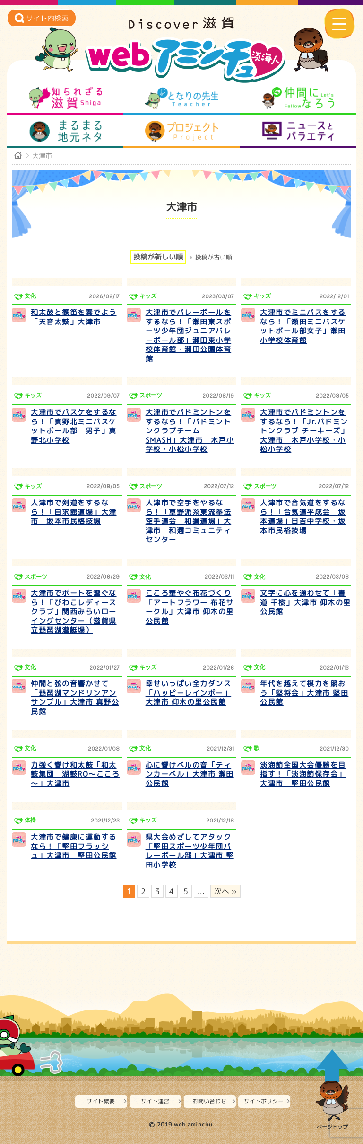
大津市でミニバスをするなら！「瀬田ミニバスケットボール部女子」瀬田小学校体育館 (303, 326)
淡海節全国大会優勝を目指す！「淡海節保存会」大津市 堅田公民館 (303, 774)
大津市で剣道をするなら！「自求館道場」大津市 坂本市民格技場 (74, 512)
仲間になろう (298, 98)
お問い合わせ (209, 1101)
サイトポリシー (264, 1101)
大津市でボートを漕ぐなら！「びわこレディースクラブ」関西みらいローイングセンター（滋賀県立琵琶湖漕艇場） (74, 611)
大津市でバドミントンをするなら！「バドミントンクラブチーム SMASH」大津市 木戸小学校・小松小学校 (190, 430)
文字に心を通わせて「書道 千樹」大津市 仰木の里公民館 (305, 602)
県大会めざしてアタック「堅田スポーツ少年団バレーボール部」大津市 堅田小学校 (190, 851)
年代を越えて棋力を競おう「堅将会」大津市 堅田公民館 (304, 693)
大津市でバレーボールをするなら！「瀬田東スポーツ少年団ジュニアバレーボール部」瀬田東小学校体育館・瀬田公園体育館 (189, 335)
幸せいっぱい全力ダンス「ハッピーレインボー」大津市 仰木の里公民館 (189, 693)
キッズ (147, 296)
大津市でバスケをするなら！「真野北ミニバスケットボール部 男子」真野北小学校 (74, 426)
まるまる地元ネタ (65, 131)
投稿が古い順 (213, 257)
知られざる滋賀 (65, 98)
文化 (30, 296)
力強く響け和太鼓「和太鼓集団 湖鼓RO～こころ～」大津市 (75, 774)
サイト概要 (100, 1101)
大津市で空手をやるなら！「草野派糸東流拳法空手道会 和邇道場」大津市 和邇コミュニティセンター (189, 521)
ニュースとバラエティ (298, 131)
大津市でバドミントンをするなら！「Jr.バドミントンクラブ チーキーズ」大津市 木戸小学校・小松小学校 (304, 430)
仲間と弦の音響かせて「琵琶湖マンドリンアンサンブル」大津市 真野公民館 (75, 697)
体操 (30, 820)
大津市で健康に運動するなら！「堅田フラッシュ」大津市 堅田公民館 (74, 846)
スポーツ (150, 395)
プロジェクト (181, 131)
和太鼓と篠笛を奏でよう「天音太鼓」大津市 (74, 317)
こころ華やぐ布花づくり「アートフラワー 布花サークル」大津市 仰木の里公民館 (190, 607)
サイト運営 (155, 1101)
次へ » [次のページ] (225, 891)
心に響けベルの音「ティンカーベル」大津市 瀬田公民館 (190, 774)
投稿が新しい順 (158, 257)
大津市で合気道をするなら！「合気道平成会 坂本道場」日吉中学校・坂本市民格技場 (303, 517)
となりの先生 (181, 98)
